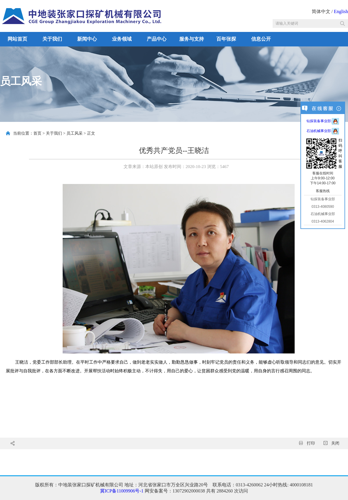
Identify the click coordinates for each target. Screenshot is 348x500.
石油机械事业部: (323, 131)
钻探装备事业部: (323, 121)
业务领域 (122, 39)
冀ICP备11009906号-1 (122, 490)
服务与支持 (191, 39)
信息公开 (261, 39)
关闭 (332, 443)
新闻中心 (87, 39)
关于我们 (52, 39)
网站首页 (17, 39)
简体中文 (321, 11)
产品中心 (156, 39)
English (341, 11)
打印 (307, 443)
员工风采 (74, 133)
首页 (37, 133)
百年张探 (226, 39)
